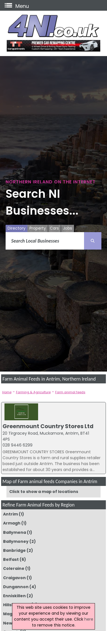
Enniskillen (14, 596)
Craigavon (14, 578)
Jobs (67, 228)
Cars (54, 228)
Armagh (11, 523)
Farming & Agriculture (33, 392)
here (88, 619)
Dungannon (16, 587)
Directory (16, 228)
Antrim (10, 514)
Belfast (11, 559)
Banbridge (14, 550)
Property (37, 228)
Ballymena (14, 532)
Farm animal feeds (70, 392)
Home (6, 392)
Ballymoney (16, 541)
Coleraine (13, 568)
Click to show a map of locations (43, 491)
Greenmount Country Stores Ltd (48, 426)
